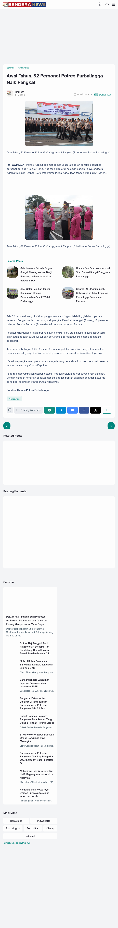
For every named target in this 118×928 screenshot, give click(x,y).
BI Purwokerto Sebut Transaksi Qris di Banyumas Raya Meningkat (37, 787)
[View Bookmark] (100, 5)
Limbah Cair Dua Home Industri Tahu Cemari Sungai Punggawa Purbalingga (93, 295)
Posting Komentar (30, 448)
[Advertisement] (60, 36)
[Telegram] (62, 448)
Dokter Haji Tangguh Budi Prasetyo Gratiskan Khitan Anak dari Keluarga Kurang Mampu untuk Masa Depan (29, 663)
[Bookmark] (10, 448)
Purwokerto (43, 875)
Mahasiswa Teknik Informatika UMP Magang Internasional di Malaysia (35, 826)
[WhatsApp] (51, 448)
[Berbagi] (106, 448)
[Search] (107, 5)
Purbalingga (15, 436)
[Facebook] (85, 448)
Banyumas (16, 875)
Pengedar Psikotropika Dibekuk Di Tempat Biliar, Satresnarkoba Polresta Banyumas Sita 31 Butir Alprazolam (35, 753)
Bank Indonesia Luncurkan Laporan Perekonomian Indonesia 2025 (36, 730)
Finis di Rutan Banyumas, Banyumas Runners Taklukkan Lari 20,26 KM (35, 710)
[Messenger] (73, 448)
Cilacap (50, 882)
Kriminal (30, 890)
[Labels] (30, 897)
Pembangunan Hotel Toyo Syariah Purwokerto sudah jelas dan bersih (36, 846)
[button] (101, 97)
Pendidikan (33, 882)
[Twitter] (96, 448)
